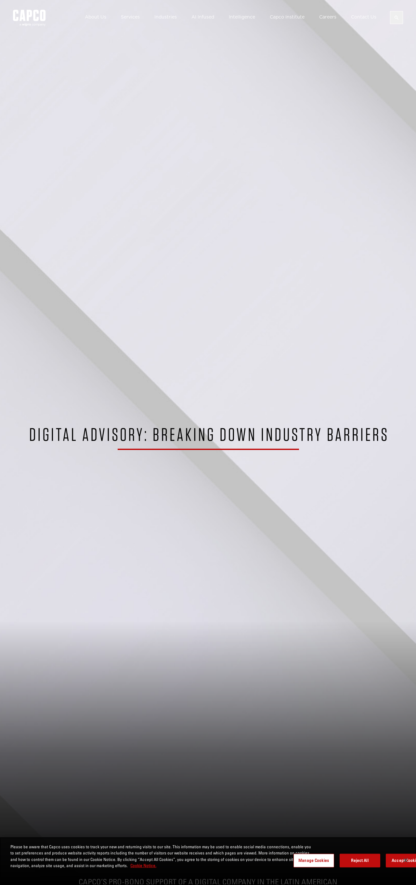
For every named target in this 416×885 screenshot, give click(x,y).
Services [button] (130, 16)
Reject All (359, 860)
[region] (208, 861)
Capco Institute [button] (287, 16)
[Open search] (396, 17)
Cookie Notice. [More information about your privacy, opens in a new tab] (143, 865)
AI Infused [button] (202, 16)
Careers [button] (327, 16)
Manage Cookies (313, 860)
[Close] (405, 860)
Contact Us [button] (363, 16)
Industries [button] (165, 16)
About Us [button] (95, 16)
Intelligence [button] (242, 16)
